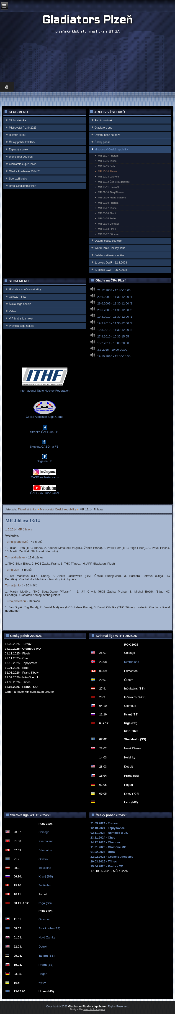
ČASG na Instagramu (44, 477)
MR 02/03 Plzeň (107, 229)
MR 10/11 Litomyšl (108, 187)
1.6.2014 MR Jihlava (18, 529)
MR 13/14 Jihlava (107, 171)
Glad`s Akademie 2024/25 (24, 171)
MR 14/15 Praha (107, 166)
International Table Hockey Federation (44, 390)
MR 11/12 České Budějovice (114, 181)
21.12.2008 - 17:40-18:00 (114, 290)
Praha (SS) (46, 964)
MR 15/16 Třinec (107, 161)
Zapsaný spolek (18, 149)
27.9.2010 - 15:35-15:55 (113, 336)
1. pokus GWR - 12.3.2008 (111, 262)
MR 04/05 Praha (107, 218)
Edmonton (45, 850)
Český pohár (102, 142)
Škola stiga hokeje (20, 304)
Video (12, 311)
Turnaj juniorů (14, 585)
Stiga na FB (44, 461)
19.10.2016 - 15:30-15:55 (114, 356)
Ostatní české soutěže (108, 240)
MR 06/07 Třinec (107, 208)
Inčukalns (45, 868)
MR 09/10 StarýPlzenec (111, 192)
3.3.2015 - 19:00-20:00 (112, 349)
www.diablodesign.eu (94, 1009)
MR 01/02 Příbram (108, 234)
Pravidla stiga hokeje (21, 325)
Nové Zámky (47, 937)
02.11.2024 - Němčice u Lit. (109, 832)
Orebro (43, 859)
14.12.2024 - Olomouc (105, 842)
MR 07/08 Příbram (108, 202)
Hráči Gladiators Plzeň (22, 186)
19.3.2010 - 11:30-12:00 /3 (114, 330)
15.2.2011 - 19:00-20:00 (113, 343)
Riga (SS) (45, 903)
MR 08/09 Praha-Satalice (112, 197)
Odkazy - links (17, 296)
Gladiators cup (103, 127)
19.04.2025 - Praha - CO (106, 866)
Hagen (43, 974)
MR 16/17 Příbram (108, 155)
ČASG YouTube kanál (44, 493)
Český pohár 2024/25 (22, 142)
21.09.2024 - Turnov (104, 823)
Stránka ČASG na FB (44, 432)
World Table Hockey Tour (110, 248)
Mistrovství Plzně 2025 (22, 127)
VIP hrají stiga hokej (21, 318)
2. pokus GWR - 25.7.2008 (111, 269)
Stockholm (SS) (49, 928)
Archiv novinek (103, 120)
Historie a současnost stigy (25, 289)
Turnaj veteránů (15, 601)
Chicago (44, 832)
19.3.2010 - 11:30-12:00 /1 (114, 316)
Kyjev (42, 982)
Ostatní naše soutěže (107, 135)
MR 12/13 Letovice (108, 176)
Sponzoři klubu (18, 178)
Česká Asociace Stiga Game (44, 416)
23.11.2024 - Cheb (102, 837)
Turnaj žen (12, 569)
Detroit (43, 946)
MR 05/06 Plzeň (107, 213)
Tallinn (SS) (47, 955)
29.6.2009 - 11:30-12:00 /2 (114, 303)
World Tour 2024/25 (21, 156)
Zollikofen (45, 885)
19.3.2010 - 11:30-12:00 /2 (114, 323)
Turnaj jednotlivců (16, 541)
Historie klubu (17, 135)
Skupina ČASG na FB (44, 446)
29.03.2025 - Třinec (103, 861)
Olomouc (44, 919)
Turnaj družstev (15, 557)
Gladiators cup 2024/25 (23, 164)
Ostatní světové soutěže (109, 255)
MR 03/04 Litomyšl (108, 223)
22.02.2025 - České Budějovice (111, 856)
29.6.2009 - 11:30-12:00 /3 (114, 310)
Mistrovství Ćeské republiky (111, 149)
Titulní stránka (17, 120)
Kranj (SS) (46, 876)
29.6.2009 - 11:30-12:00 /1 (114, 297)
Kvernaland (131, 662)
